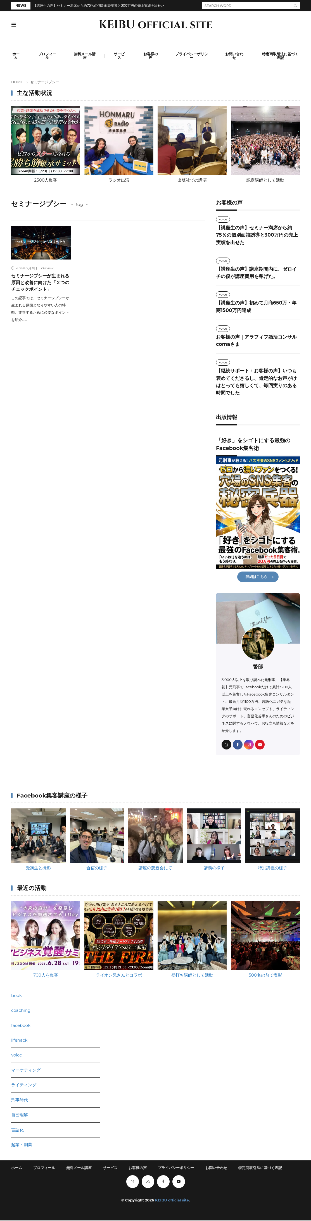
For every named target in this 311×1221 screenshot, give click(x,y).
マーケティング (26, 1070)
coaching (20, 1010)
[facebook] (238, 744)
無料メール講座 (85, 56)
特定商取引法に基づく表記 (280, 56)
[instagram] (249, 744)
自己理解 (19, 1115)
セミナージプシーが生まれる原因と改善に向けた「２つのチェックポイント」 (40, 282)
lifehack (19, 1040)
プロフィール (47, 56)
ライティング (23, 1085)
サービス (119, 56)
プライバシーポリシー (191, 56)
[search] (295, 6)
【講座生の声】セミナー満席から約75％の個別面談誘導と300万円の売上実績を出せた (98, 5)
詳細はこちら (256, 577)
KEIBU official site (155, 24)
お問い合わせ (234, 56)
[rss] (148, 1182)
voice (223, 219)
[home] (226, 744)
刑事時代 (19, 1100)
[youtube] (260, 744)
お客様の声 (150, 56)
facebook (20, 1025)
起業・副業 (21, 1145)
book (16, 995)
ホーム (16, 56)
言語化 (17, 1130)
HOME (17, 82)
